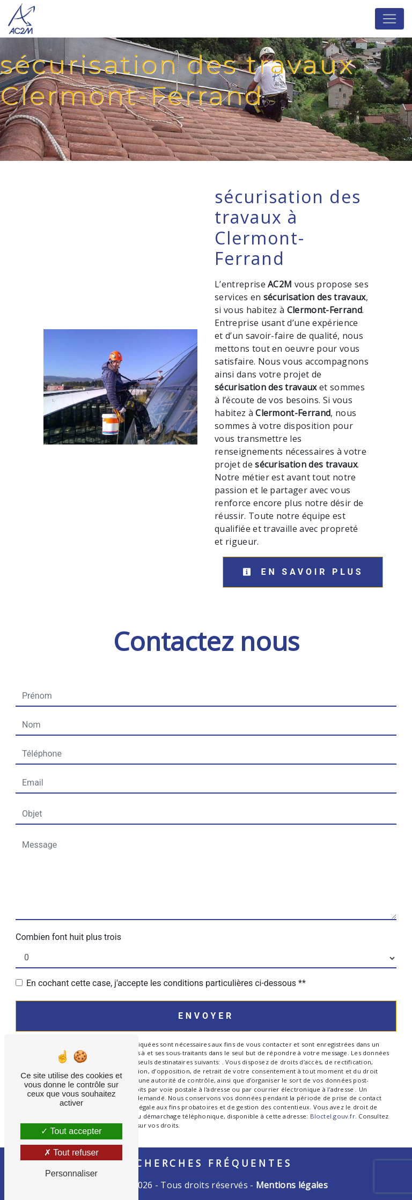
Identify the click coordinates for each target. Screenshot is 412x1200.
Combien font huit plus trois (68, 937)
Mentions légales (291, 1185)
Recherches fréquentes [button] (206, 1163)
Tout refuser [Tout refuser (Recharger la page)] (71, 1152)
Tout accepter (71, 1131)
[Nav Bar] (389, 18)
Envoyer (206, 1016)
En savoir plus (302, 572)
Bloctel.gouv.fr (332, 1116)
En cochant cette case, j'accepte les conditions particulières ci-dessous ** (166, 983)
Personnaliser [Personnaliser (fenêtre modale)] (71, 1173)
